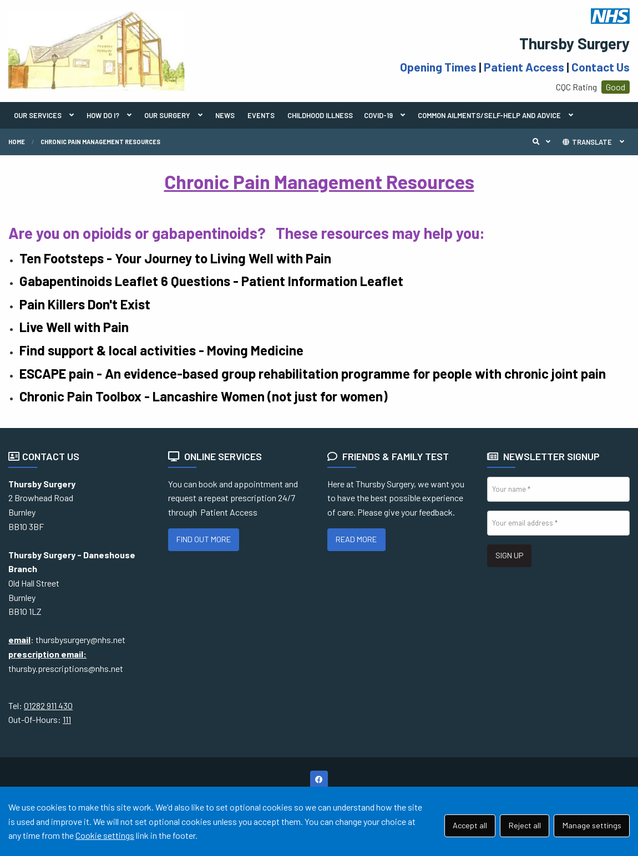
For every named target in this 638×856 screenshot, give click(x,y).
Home (16, 141)
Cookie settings (104, 835)
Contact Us (600, 67)
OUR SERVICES (38, 115)
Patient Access (524, 67)
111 (67, 719)
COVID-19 (378, 115)
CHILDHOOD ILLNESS (320, 115)
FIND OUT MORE (203, 539)
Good (615, 86)
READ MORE (356, 539)
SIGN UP (509, 555)
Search (544, 142)
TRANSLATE (586, 141)
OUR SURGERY (167, 115)
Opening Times (438, 67)
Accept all (470, 825)
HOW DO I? (103, 115)
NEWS (225, 115)
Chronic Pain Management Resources (100, 141)
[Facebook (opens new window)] (319, 779)
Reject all (525, 825)
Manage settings (592, 825)
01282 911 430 (48, 705)
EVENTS (261, 115)
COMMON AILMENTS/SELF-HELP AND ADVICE (489, 115)
